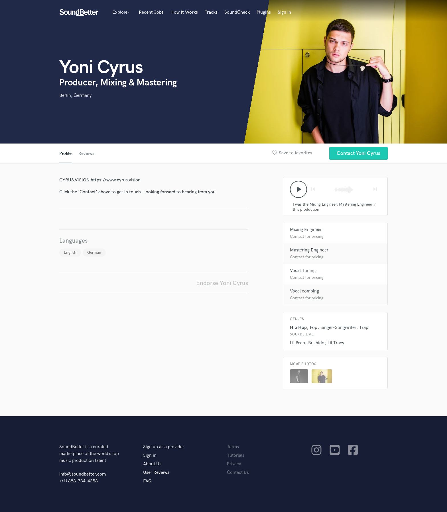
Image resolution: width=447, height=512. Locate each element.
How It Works (184, 12)
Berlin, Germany (75, 95)
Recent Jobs (151, 12)
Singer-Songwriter (338, 327)
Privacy (234, 464)
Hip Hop (298, 327)
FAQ (147, 481)
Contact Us (238, 472)
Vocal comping (304, 291)
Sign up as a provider (163, 447)
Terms (233, 447)
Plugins (264, 12)
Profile (65, 153)
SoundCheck (237, 12)
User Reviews (156, 472)
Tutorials (235, 455)
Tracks (211, 12)
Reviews (86, 153)
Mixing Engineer (306, 229)
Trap (363, 327)
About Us (152, 464)
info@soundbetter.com (82, 474)
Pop (313, 327)
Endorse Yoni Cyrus (222, 283)
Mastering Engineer (309, 250)
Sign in (284, 12)
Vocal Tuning (303, 270)
